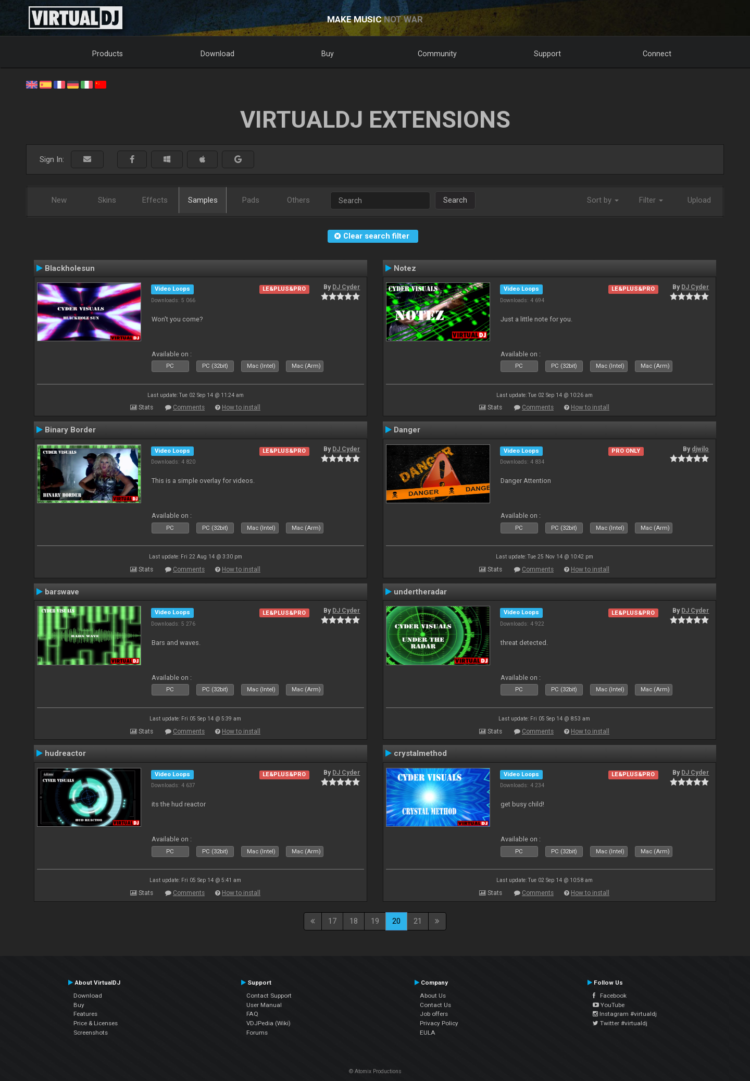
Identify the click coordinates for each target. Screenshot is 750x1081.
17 (332, 921)
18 (353, 921)
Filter (651, 200)
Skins (107, 200)
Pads (250, 200)
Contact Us (435, 1005)
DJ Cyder (346, 287)
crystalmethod (420, 753)
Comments (189, 407)
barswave (62, 592)
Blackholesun (70, 268)
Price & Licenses (95, 1023)
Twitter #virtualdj (620, 1023)
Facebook (610, 995)
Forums (257, 1032)
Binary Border (70, 429)
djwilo (700, 449)
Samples (203, 200)
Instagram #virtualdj (625, 1013)
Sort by (603, 200)
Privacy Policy (439, 1023)
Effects (155, 200)
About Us (433, 995)
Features (85, 1013)
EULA (427, 1032)
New (59, 200)
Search (455, 200)
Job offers (434, 1013)
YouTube (608, 1005)
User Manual (264, 1005)
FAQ (252, 1013)
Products (107, 53)
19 (375, 921)
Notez (405, 268)
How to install (241, 407)
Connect (657, 53)
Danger (407, 429)
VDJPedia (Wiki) (268, 1023)
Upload (699, 200)
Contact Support (269, 995)
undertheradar (420, 592)
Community (437, 53)
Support (547, 53)
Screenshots (90, 1032)
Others (298, 200)
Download (217, 53)
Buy (327, 53)
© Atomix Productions (375, 1071)
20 (396, 921)
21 (418, 921)
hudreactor (65, 753)
